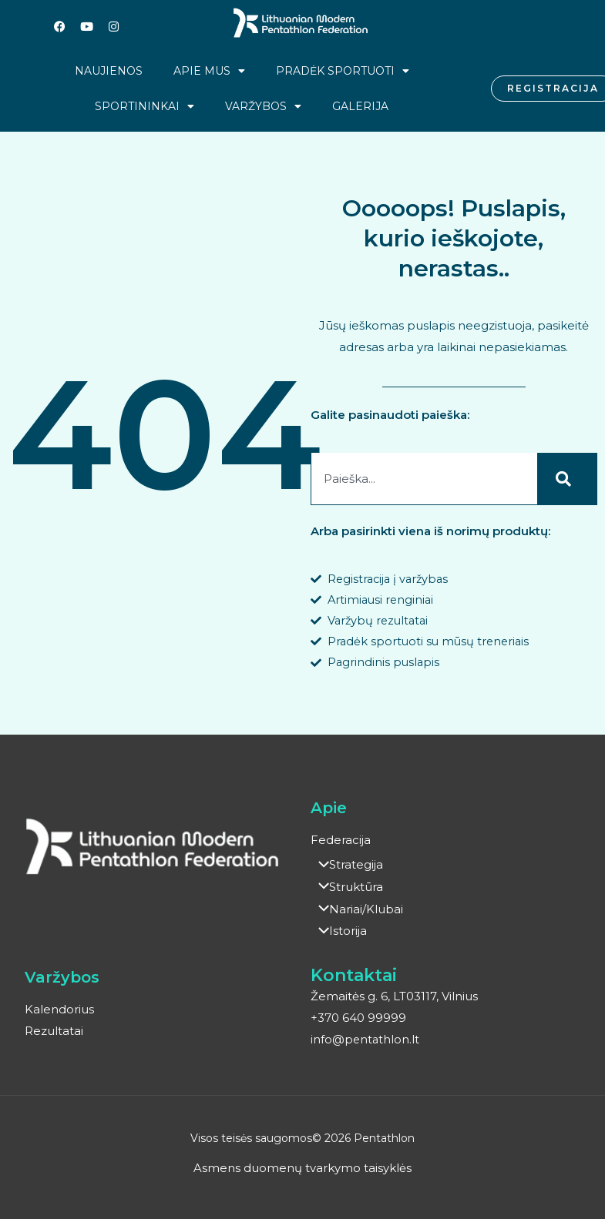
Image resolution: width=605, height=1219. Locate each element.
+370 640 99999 (358, 1018)
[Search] (567, 479)
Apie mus (209, 71)
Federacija (341, 843)
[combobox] (424, 479)
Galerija (360, 106)
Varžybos (263, 106)
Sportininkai (144, 106)
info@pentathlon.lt (366, 1040)
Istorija (339, 932)
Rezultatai (54, 1032)
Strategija (347, 868)
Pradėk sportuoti (342, 71)
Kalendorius (59, 1010)
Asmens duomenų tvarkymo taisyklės (302, 1168)
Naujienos (109, 71)
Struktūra (347, 889)
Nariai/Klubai (357, 910)
